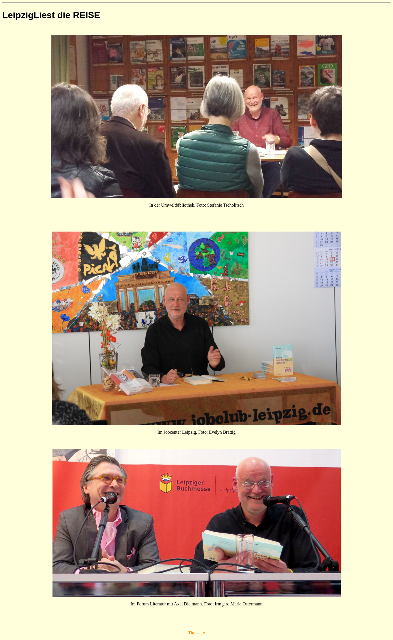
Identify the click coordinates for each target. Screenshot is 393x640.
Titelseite (196, 632)
